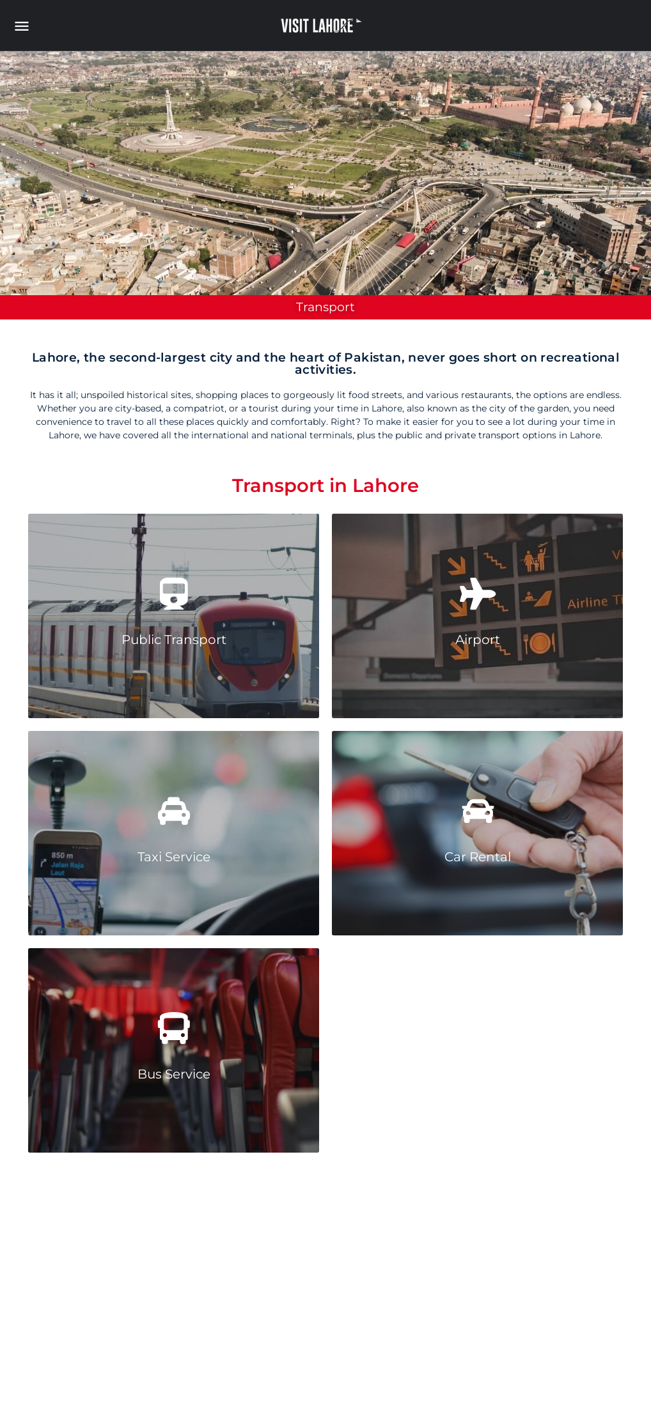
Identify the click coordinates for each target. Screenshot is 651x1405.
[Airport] (478, 594)
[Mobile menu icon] (29, 25)
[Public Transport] (174, 594)
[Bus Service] (174, 1028)
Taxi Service (173, 856)
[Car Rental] (478, 811)
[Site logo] (323, 26)
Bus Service (173, 1074)
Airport (477, 639)
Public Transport (174, 639)
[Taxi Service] (174, 811)
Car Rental (477, 856)
